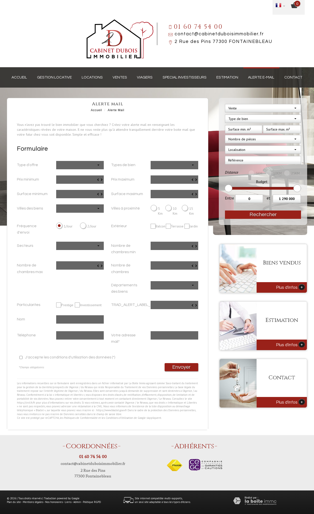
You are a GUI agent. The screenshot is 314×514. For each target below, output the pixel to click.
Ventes (120, 77)
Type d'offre (27, 165)
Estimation (227, 77)
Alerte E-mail (261, 77)
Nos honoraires (54, 502)
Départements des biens (124, 288)
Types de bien (123, 165)
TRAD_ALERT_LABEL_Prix (129, 305)
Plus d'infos (290, 287)
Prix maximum (122, 179)
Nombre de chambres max (30, 268)
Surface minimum (32, 194)
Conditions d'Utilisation (119, 418)
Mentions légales (33, 502)
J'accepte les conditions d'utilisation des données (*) (70, 357)
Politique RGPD (92, 502)
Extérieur (119, 226)
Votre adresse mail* (123, 338)
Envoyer (181, 367)
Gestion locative (54, 77)
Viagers (145, 77)
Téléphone (26, 335)
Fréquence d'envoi (27, 229)
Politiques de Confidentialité (81, 418)
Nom (21, 319)
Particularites (28, 305)
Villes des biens (30, 208)
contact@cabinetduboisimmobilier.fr (219, 34)
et (268, 198)
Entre (229, 198)
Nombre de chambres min (123, 249)
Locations (92, 77)
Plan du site (14, 502)
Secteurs (25, 246)
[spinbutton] (80, 179)
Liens (68, 502)
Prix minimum (28, 179)
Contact (293, 77)
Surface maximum (127, 194)
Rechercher (263, 214)
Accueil (19, 77)
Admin (77, 502)
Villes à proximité (125, 208)
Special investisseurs (185, 77)
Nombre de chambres (121, 268)
